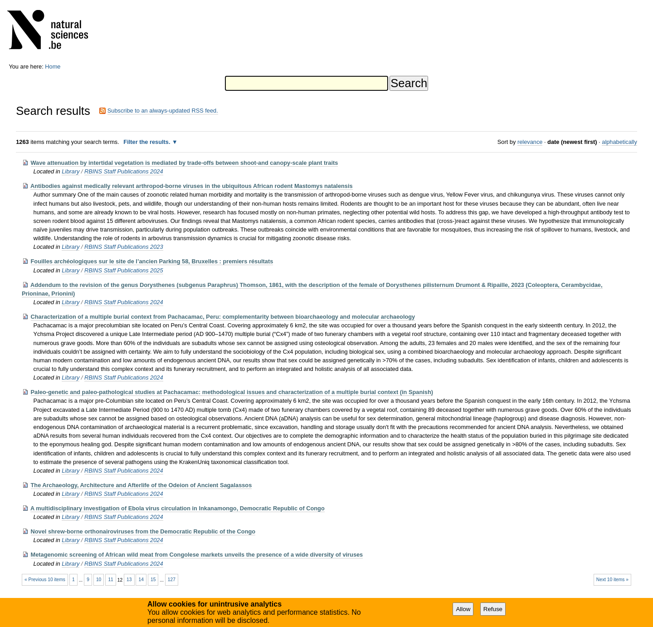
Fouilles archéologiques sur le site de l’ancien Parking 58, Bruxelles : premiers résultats (152, 261)
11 (110, 579)
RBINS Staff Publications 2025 (123, 270)
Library (70, 171)
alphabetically (619, 141)
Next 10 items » (612, 579)
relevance (530, 141)
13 (129, 579)
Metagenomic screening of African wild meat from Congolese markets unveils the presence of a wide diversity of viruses (197, 554)
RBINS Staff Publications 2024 (123, 171)
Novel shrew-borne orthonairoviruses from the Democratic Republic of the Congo (143, 531)
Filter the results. (147, 141)
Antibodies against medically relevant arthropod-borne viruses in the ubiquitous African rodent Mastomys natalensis (191, 186)
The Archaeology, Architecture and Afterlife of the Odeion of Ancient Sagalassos (141, 485)
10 (98, 579)
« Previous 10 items (44, 579)
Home (52, 66)
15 (153, 579)
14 (141, 579)
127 (171, 579)
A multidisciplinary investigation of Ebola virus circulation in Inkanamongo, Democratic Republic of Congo (177, 508)
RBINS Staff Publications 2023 (123, 246)
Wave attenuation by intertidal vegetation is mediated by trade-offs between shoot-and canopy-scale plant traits (184, 162)
